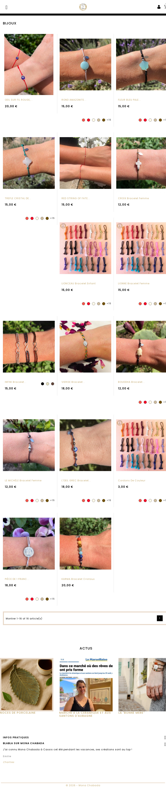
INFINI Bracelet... (15, 390)
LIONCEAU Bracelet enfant (79, 291)
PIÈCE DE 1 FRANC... (17, 587)
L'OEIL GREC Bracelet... (76, 488)
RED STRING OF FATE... (76, 198)
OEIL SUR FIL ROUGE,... (19, 99)
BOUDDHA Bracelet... (131, 390)
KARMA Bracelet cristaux (78, 587)
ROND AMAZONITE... (74, 99)
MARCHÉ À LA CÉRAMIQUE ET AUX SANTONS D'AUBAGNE (85, 722)
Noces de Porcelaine (18, 721)
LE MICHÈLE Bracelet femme (23, 488)
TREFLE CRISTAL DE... (18, 198)
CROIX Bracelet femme (133, 198)
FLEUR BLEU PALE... (129, 99)
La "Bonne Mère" (131, 721)
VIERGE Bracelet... (73, 390)
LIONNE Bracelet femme (133, 291)
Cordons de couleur (131, 488)
